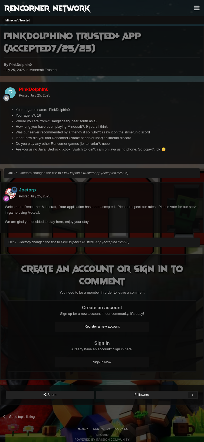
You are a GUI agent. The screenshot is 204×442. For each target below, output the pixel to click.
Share (50, 395)
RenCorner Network (47, 8)
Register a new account (102, 326)
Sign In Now (102, 362)
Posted (34, 95)
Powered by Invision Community (102, 439)
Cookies (122, 428)
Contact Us (101, 428)
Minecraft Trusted (43, 70)
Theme (82, 428)
